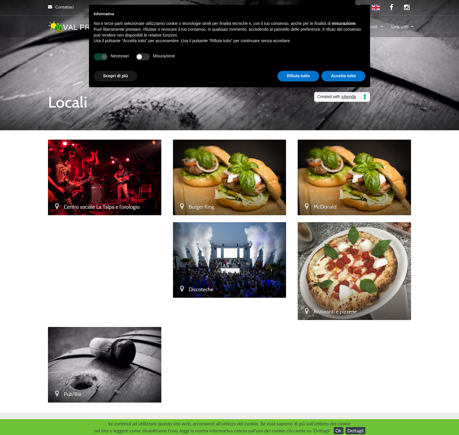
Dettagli (355, 430)
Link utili (400, 26)
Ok (338, 430)
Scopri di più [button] (115, 75)
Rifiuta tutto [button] (298, 75)
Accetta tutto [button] (343, 75)
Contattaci (61, 6)
